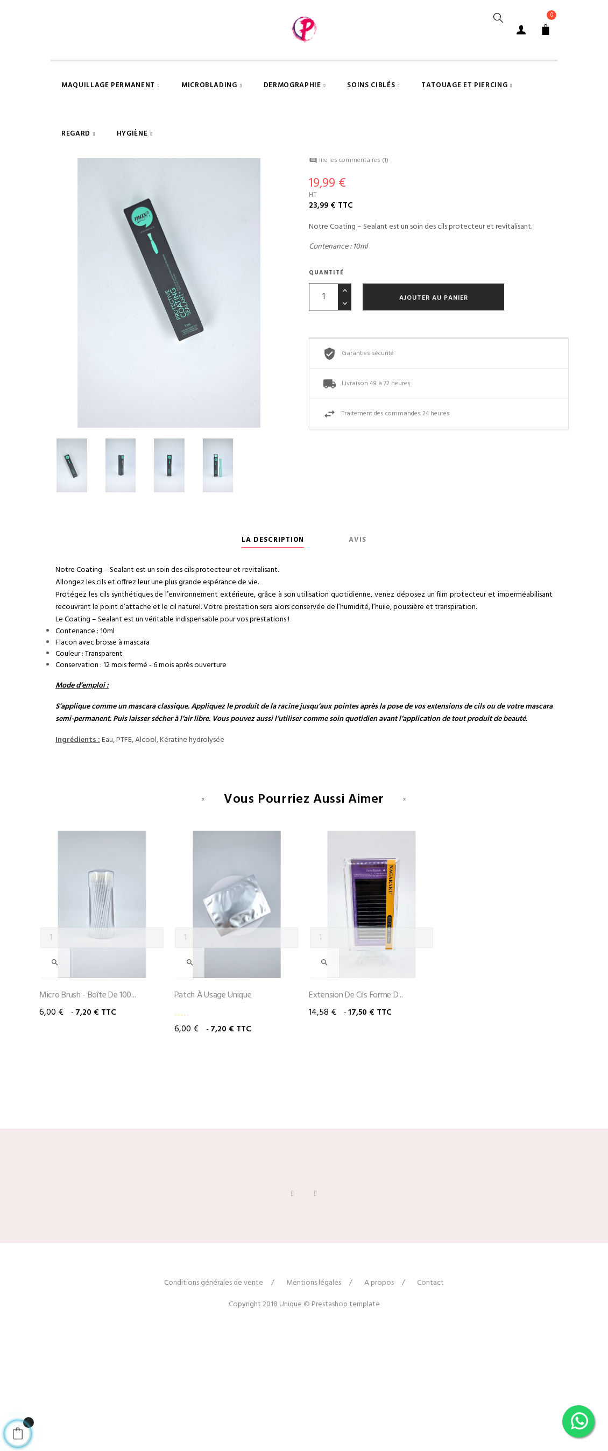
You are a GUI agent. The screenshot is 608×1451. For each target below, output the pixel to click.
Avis (357, 650)
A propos (379, 1394)
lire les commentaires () (348, 271)
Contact (430, 1394)
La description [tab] (273, 650)
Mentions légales (313, 1394)
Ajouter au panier (433, 409)
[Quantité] (323, 407)
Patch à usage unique (213, 1106)
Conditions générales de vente (213, 1394)
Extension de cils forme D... (356, 1106)
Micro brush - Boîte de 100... (87, 1106)
